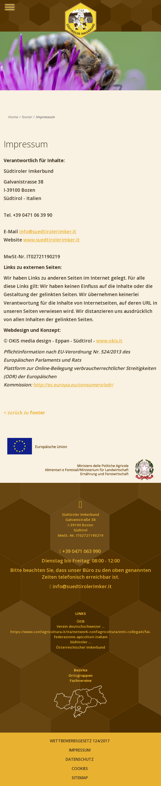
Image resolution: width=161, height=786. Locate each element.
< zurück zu (24, 413)
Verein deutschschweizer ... (81, 626)
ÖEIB (81, 621)
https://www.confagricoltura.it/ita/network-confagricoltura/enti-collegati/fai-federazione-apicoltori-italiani (80, 634)
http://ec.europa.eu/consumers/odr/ (73, 385)
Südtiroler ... (80, 641)
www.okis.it (109, 341)
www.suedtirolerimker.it (51, 240)
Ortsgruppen (80, 675)
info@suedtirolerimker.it (47, 231)
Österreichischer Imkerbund (80, 647)
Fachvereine (81, 680)
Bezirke (80, 670)
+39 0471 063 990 (79, 551)
